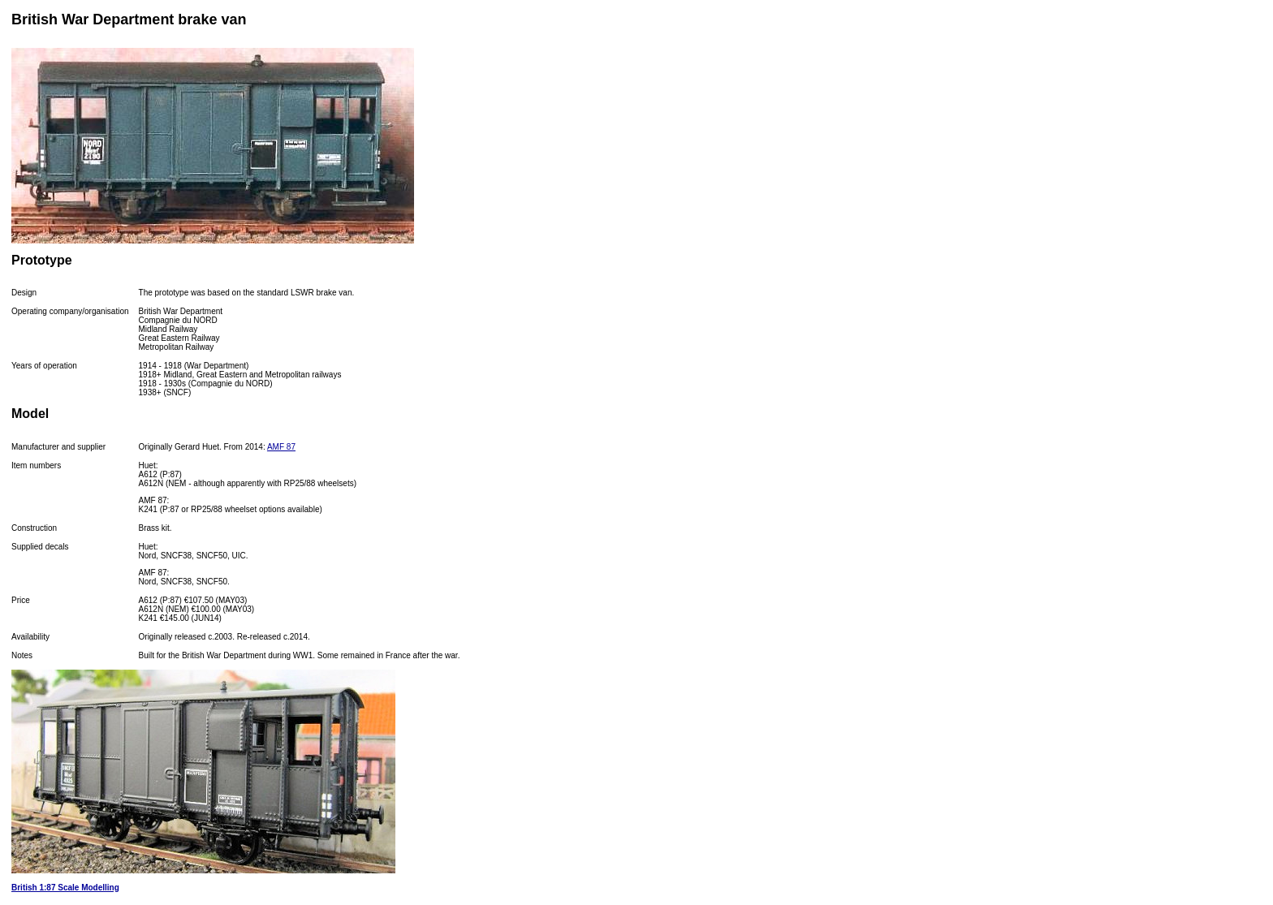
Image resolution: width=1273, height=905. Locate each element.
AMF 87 (281, 446)
